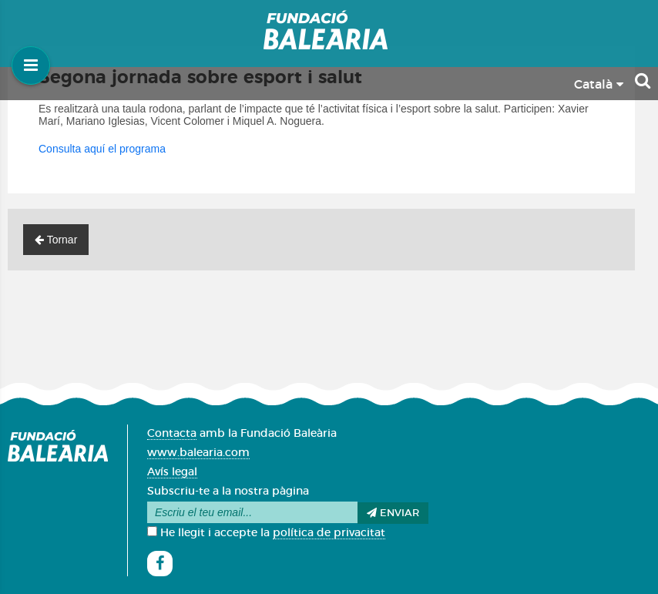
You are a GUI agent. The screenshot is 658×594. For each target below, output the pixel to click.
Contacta (171, 433)
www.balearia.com (198, 453)
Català (598, 85)
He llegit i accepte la (266, 533)
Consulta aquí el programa (102, 149)
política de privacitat (329, 533)
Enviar (393, 513)
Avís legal (172, 472)
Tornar (56, 239)
